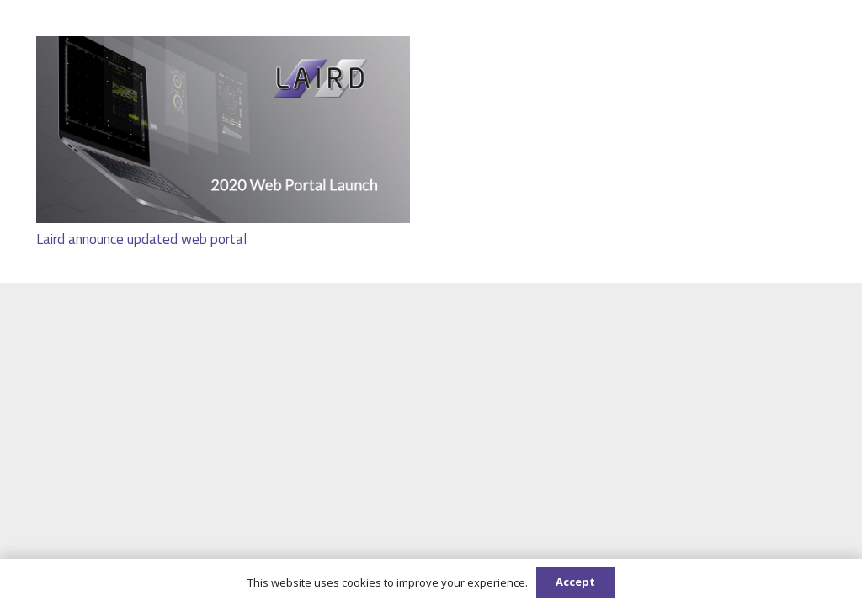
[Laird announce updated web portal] (223, 47)
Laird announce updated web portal (141, 238)
